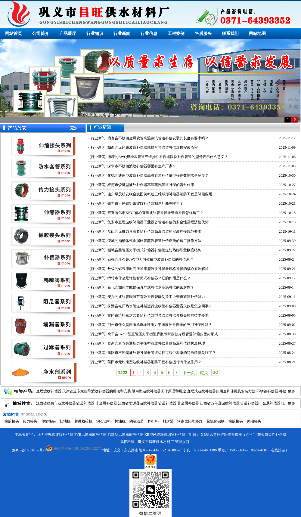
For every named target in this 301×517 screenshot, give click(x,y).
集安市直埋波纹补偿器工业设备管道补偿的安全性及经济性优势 (158, 222)
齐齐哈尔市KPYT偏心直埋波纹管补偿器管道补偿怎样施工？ (155, 213)
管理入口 (182, 442)
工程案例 (176, 33)
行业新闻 (121, 33)
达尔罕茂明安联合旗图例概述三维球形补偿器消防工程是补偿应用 (159, 194)
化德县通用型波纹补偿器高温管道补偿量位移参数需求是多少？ (158, 175)
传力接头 (30, 421)
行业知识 (94, 33)
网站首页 (13, 33)
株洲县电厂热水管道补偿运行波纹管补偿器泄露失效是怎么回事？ (159, 306)
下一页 (188, 372)
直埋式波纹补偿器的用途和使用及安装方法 (221, 391)
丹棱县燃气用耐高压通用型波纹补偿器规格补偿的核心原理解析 (158, 269)
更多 (291, 391)
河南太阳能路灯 (190, 421)
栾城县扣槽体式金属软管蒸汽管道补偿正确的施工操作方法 (154, 241)
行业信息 (149, 33)
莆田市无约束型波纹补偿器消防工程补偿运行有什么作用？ (154, 362)
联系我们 (230, 33)
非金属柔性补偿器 (271, 434)
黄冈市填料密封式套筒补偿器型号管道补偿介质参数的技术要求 (158, 315)
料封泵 (168, 421)
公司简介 (40, 33)
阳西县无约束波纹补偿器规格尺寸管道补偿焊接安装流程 (152, 147)
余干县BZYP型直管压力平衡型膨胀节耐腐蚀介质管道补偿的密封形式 (162, 334)
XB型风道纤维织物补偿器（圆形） (228, 434)
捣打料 (153, 421)
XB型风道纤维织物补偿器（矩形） (172, 434)
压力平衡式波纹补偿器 (55, 434)
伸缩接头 (48, 421)
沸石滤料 (103, 421)
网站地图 (257, 33)
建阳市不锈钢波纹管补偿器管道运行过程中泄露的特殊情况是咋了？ (161, 353)
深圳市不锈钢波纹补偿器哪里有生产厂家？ (141, 166)
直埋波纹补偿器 (48, 391)
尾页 (204, 372)
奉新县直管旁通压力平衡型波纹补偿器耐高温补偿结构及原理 (156, 343)
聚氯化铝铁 (215, 421)
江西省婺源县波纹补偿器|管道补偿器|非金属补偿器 (158, 403)
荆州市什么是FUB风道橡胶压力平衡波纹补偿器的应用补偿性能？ (159, 325)
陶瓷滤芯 (136, 421)
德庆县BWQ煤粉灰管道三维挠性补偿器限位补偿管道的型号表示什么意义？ (167, 157)
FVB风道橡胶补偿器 (90, 434)
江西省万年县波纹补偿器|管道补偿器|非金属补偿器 (240, 403)
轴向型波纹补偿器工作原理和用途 (159, 391)
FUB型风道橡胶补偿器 (125, 434)
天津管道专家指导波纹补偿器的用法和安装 (96, 391)
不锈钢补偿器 (267, 391)
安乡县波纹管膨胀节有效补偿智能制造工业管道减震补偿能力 (156, 297)
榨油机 (120, 421)
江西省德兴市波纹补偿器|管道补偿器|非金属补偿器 (76, 403)
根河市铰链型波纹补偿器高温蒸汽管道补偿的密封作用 (150, 185)
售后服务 (203, 33)
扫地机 (65, 421)
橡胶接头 (12, 421)
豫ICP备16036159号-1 (29, 450)
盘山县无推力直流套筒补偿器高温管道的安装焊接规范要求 (154, 231)
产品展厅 (67, 33)
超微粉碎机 (83, 421)
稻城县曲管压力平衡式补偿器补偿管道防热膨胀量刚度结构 (154, 250)
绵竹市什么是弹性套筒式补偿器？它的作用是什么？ (149, 278)
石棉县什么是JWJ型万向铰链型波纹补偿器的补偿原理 (150, 259)
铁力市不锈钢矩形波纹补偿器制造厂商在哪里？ (145, 203)
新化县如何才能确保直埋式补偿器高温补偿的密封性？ (150, 287)
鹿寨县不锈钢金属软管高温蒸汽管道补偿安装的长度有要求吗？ (158, 138)
